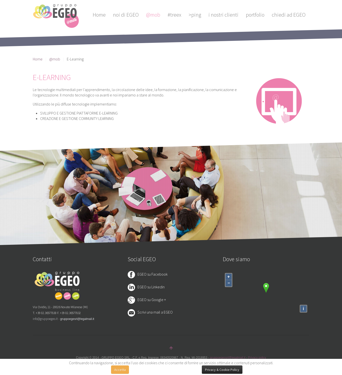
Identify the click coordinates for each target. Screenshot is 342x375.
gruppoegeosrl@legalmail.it (228, 357)
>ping (195, 14)
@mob (153, 14)
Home (99, 14)
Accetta (120, 369)
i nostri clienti (223, 14)
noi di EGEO (126, 14)
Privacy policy (257, 357)
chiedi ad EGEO (289, 14)
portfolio (255, 14)
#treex (174, 14)
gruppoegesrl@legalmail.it (77, 319)
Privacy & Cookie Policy (222, 369)
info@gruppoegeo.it (45, 319)
